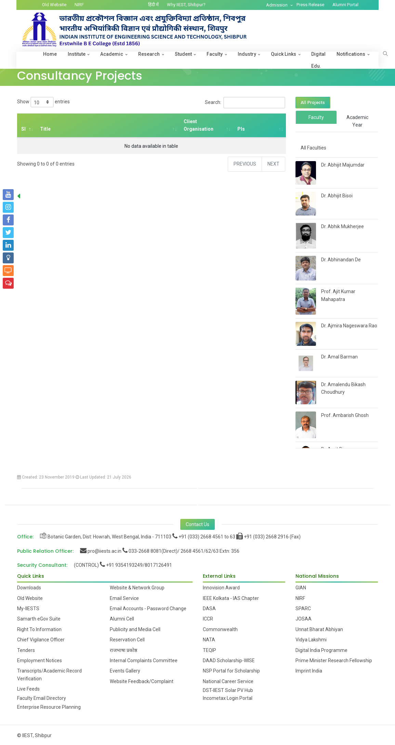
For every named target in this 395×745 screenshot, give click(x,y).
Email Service (124, 598)
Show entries (43, 102)
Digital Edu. (318, 60)
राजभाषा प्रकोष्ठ (123, 650)
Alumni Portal (345, 4)
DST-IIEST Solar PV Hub (228, 690)
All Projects (313, 102)
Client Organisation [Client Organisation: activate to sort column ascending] (198, 125)
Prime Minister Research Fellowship (333, 660)
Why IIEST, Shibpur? (186, 4)
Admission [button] (277, 5)
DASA (209, 608)
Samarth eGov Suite (39, 619)
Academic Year (357, 121)
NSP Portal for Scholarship (231, 671)
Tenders (26, 650)
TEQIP (209, 650)
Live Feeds (28, 689)
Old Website (54, 4)
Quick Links (283, 54)
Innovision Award (221, 587)
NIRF (79, 4)
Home (50, 54)
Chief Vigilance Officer (41, 639)
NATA (209, 639)
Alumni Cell (122, 619)
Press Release (310, 4)
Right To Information (39, 629)
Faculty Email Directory (41, 698)
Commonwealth (220, 629)
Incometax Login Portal (227, 698)
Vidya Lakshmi (311, 639)
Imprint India (308, 671)
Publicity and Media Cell (135, 629)
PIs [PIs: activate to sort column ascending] (241, 129)
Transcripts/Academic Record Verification (49, 674)
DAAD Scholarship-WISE (229, 660)
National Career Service (228, 681)
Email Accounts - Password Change (148, 608)
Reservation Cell (127, 639)
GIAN (300, 587)
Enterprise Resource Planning (49, 707)
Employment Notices (39, 660)
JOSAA (303, 619)
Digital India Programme (321, 650)
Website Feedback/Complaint (141, 681)
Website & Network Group (137, 587)
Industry (247, 54)
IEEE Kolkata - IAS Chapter (231, 598)
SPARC (303, 608)
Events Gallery (125, 671)
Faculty (215, 54)
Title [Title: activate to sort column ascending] (45, 129)
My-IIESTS (28, 608)
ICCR (208, 619)
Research (149, 54)
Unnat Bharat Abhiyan (319, 629)
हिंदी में (153, 4)
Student (183, 54)
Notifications (351, 54)
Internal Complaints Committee (143, 660)
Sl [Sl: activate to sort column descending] (23, 129)
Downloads (29, 587)
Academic (111, 54)
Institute (76, 54)
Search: (245, 102)
